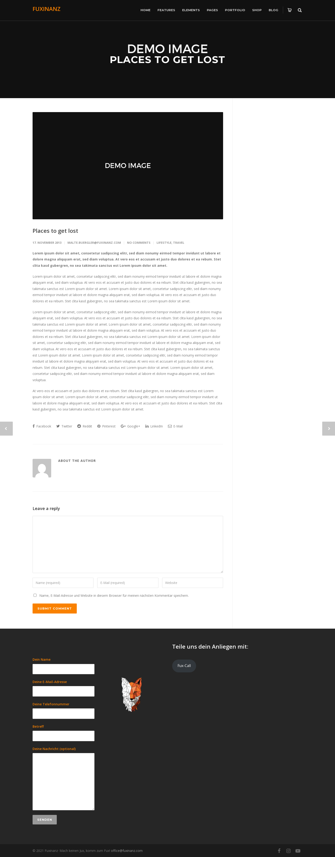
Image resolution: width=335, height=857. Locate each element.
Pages (212, 10)
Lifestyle (164, 242)
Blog (273, 10)
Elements (191, 10)
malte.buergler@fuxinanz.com (94, 242)
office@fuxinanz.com (127, 850)
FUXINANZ (46, 9)
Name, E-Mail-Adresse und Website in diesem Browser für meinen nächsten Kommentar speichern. (114, 595)
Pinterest (106, 426)
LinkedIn (154, 426)
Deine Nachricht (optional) (63, 778)
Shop (257, 10)
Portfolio (235, 10)
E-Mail (175, 426)
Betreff (63, 732)
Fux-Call (184, 665)
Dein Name (63, 665)
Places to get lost (55, 230)
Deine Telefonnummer (63, 710)
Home (146, 10)
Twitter (64, 426)
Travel (178, 242)
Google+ (130, 426)
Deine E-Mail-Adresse (63, 688)
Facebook (42, 426)
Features (166, 10)
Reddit (84, 426)
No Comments (139, 242)
